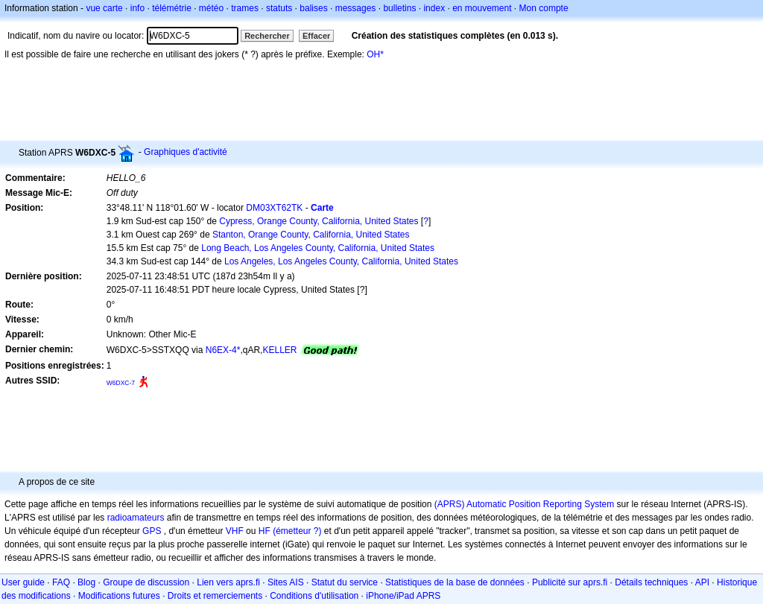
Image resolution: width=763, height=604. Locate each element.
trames (245, 8)
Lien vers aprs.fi (228, 582)
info (137, 8)
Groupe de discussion (146, 582)
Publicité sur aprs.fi (569, 582)
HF (264, 531)
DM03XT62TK (274, 208)
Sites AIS (285, 582)
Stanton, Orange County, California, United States (311, 234)
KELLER (279, 350)
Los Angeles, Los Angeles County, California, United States (341, 261)
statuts (279, 8)
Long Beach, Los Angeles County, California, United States (317, 248)
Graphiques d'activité (185, 152)
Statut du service (344, 582)
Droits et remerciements (215, 596)
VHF (235, 531)
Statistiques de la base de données (455, 582)
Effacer (316, 35)
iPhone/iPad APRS (403, 596)
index (434, 8)
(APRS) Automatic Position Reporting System (524, 504)
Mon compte (544, 8)
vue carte (104, 8)
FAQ (61, 582)
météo (211, 8)
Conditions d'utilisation (314, 596)
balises (313, 8)
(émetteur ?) (297, 531)
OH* (375, 54)
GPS (151, 531)
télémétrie (171, 8)
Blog (86, 582)
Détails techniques (651, 582)
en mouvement (481, 8)
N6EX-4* (223, 350)
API (702, 582)
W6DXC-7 (121, 383)
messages (355, 8)
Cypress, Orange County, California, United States (318, 221)
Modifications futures (119, 596)
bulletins (399, 8)
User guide (23, 582)
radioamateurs (136, 517)
